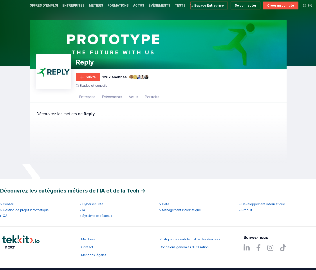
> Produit (245, 210)
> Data (164, 204)
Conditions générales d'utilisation (184, 247)
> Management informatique (180, 210)
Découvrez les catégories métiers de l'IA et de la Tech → (73, 190)
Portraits (152, 102)
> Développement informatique (262, 204)
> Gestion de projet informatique (24, 210)
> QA (3, 216)
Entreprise (87, 102)
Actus (133, 102)
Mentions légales (93, 255)
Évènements (112, 102)
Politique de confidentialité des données (190, 239)
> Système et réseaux (95, 216)
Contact (87, 247)
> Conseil (7, 204)
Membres (88, 239)
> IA (82, 210)
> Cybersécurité (91, 204)
